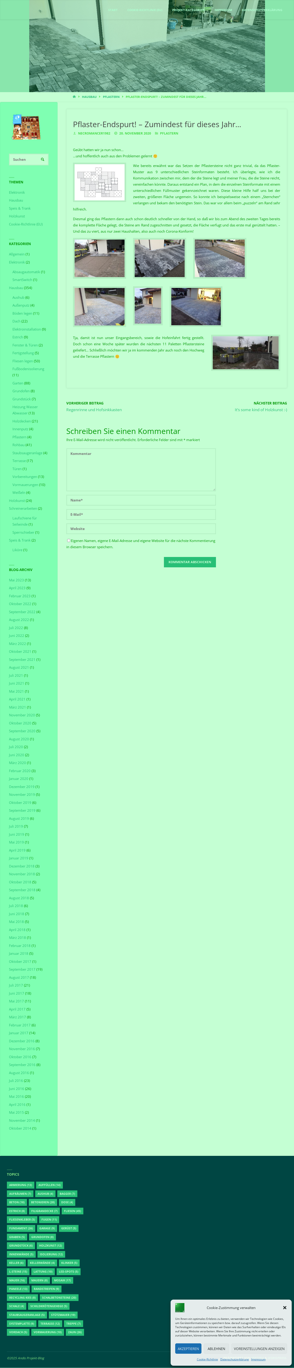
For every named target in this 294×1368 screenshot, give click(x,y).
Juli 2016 (16, 1080)
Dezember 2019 (22, 787)
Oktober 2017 (20, 961)
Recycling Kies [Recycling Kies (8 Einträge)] (22, 1298)
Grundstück (21, 399)
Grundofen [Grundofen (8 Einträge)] (42, 1237)
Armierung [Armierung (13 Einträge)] (20, 1185)
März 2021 (17, 707)
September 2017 (22, 969)
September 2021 (22, 659)
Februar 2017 (20, 1025)
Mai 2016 (16, 1096)
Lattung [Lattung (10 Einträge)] (43, 1272)
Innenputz (20, 429)
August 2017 (19, 977)
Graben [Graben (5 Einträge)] (17, 1237)
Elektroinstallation (26, 329)
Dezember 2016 (22, 1041)
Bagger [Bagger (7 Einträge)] (67, 1194)
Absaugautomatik (26, 272)
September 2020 (22, 731)
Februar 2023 (20, 596)
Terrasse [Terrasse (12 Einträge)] (50, 1324)
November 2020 (22, 715)
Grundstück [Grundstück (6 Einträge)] (21, 1246)
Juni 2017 (16, 993)
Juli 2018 (16, 906)
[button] (284, 1307)
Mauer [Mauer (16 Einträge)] (17, 1281)
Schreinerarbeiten (23, 508)
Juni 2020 (16, 755)
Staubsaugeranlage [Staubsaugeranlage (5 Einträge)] (27, 1315)
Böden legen (22, 313)
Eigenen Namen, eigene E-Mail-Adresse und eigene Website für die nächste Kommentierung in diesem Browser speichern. (140, 543)
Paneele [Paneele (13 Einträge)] (18, 1289)
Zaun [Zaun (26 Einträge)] (75, 1333)
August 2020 (19, 739)
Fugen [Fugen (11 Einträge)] (49, 1220)
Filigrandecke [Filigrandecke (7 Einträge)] (44, 1211)
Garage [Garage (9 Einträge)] (47, 1228)
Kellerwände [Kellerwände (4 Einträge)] (42, 1263)
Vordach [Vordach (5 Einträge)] (18, 1333)
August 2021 (19, 667)
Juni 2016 (16, 1089)
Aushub (18, 297)
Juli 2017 (16, 985)
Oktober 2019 (20, 802)
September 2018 (22, 890)
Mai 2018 (16, 922)
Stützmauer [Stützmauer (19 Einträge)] (63, 1315)
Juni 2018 (16, 914)
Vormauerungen (25, 485)
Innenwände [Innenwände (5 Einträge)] (21, 1255)
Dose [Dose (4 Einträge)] (67, 1203)
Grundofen (21, 391)
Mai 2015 (16, 1112)
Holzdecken (21, 421)
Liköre (17, 550)
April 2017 (17, 1009)
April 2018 (17, 930)
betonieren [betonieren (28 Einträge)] (43, 1203)
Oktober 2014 (20, 1128)
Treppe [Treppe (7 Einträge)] (73, 1324)
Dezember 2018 (22, 866)
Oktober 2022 (20, 604)
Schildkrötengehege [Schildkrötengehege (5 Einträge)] (48, 1307)
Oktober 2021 (20, 651)
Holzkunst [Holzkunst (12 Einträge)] (50, 1246)
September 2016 (22, 1065)
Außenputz (20, 305)
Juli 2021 (16, 675)
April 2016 (17, 1104)
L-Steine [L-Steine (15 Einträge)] (18, 1272)
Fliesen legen (22, 361)
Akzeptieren (188, 1348)
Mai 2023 (16, 580)
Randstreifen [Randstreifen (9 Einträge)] (46, 1289)
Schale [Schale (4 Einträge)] (16, 1307)
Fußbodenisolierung (28, 369)
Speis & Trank (20, 208)
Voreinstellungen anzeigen (259, 1348)
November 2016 (22, 1049)
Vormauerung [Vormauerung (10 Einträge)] (48, 1333)
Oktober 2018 (20, 882)
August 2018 (19, 898)
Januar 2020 (18, 778)
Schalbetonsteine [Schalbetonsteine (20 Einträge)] (59, 1298)
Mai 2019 (16, 842)
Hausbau (89, 97)
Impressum (258, 1359)
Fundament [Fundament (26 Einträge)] (21, 1228)
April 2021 (17, 699)
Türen (17, 469)
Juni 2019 (16, 834)
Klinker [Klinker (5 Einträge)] (69, 1263)
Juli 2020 (16, 747)
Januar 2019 (18, 858)
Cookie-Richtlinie (207, 1359)
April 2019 (17, 850)
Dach (16, 321)
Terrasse (19, 461)
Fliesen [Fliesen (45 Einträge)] (72, 1211)
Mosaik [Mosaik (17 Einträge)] (62, 1281)
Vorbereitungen (24, 477)
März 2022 (17, 644)
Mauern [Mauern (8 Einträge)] (39, 1281)
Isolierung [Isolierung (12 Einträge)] (51, 1255)
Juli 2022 (16, 628)
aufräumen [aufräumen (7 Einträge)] (20, 1194)
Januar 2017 (18, 1033)
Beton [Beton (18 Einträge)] (17, 1203)
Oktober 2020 (20, 723)
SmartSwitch (22, 280)
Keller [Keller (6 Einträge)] (16, 1263)
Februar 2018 (20, 945)
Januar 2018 (18, 953)
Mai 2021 (16, 691)
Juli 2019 (16, 826)
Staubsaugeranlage (27, 453)
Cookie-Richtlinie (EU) (26, 224)
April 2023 (17, 588)
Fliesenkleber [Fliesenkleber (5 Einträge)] (22, 1220)
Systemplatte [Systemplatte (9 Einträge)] (21, 1324)
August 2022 (19, 620)
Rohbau (18, 445)
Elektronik (17, 192)
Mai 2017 (16, 1001)
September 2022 (22, 612)
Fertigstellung (23, 353)
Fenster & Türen (25, 345)
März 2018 (17, 937)
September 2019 (22, 810)
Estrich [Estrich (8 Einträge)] (17, 1211)
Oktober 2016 (20, 1057)
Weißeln (18, 492)
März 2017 (17, 1017)
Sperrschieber (23, 532)
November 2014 (22, 1120)
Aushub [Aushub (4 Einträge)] (45, 1194)
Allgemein (17, 254)
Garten (17, 383)
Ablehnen (216, 1348)
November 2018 (22, 874)
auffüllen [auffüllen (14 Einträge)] (49, 1185)
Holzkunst (17, 216)
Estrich (17, 337)
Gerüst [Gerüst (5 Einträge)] (68, 1228)
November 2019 (22, 794)
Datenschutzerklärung (234, 1359)
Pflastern (111, 97)
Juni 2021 (16, 683)
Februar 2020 (20, 771)
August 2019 (19, 818)
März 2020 (17, 763)
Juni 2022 (16, 635)
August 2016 (19, 1073)
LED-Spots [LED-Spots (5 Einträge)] (68, 1272)
